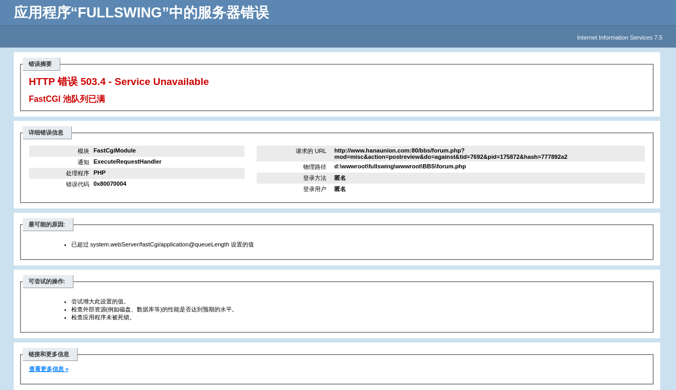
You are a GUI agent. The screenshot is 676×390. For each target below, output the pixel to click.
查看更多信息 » (49, 369)
